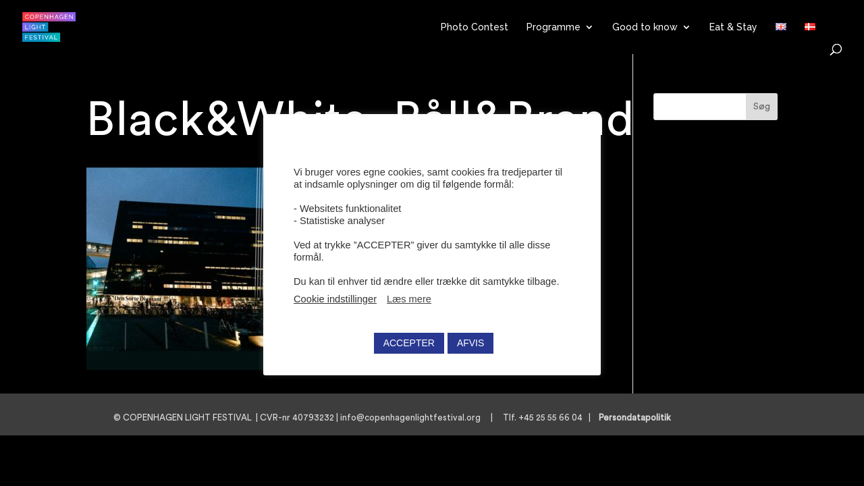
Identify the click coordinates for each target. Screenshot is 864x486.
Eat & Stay (733, 27)
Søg (761, 106)
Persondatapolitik (639, 417)
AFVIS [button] (470, 343)
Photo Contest (474, 27)
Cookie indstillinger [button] (335, 299)
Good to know (645, 27)
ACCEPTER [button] (409, 343)
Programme (553, 27)
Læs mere (409, 299)
